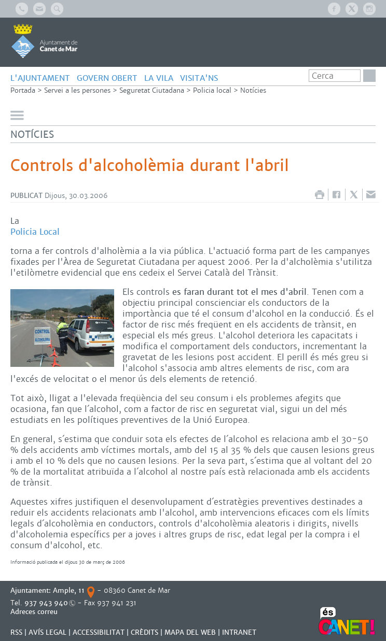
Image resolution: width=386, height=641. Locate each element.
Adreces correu (35, 611)
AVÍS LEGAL (47, 632)
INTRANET (239, 632)
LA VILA (158, 78)
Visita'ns (199, 78)
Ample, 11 (69, 590)
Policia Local (35, 231)
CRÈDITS (144, 632)
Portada (22, 90)
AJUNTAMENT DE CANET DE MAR (44, 41)
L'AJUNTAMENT (40, 78)
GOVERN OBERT (107, 78)
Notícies (253, 90)
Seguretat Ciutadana (151, 90)
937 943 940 (46, 603)
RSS (16, 632)
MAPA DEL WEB (190, 632)
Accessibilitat (99, 632)
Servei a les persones (77, 90)
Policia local (212, 90)
